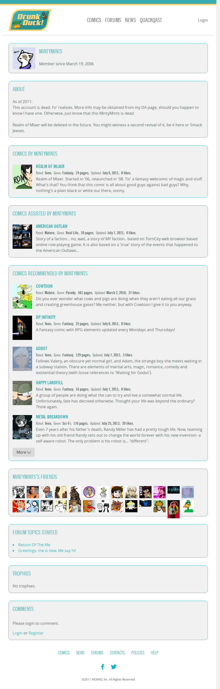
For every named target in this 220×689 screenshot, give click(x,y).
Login (203, 20)
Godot (41, 348)
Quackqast (151, 20)
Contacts (117, 653)
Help (154, 653)
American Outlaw (52, 226)
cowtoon (44, 286)
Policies (137, 653)
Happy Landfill (49, 382)
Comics (94, 20)
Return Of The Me (34, 544)
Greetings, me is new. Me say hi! (47, 550)
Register (36, 633)
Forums (113, 20)
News (130, 20)
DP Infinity (45, 317)
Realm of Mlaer (50, 166)
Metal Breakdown (52, 417)
